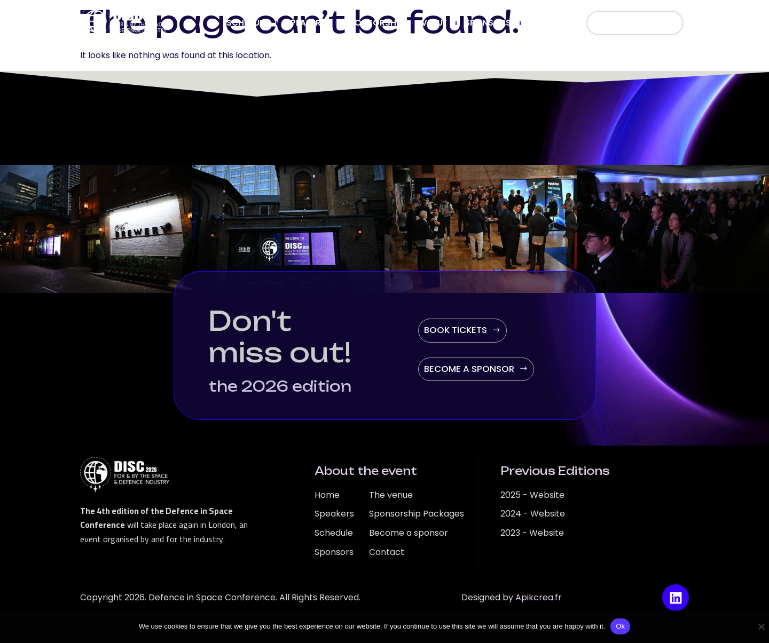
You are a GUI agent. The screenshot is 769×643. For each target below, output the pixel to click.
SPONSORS (488, 23)
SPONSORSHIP (374, 23)
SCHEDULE (247, 23)
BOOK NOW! (635, 23)
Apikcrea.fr (538, 597)
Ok (620, 626)
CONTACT (550, 23)
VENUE (434, 23)
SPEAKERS (305, 23)
